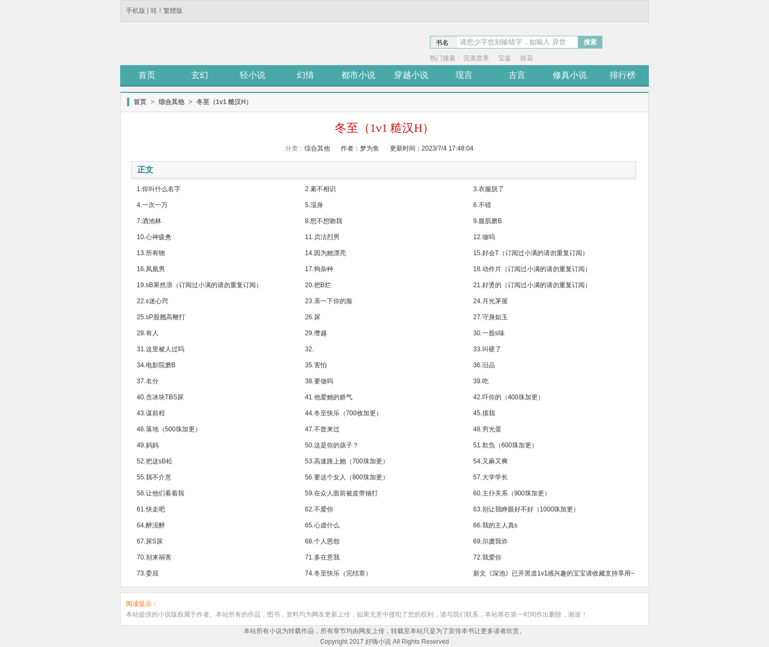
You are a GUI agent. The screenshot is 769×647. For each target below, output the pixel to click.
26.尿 (312, 317)
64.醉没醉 (151, 525)
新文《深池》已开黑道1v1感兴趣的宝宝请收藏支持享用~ (553, 573)
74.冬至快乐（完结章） (338, 573)
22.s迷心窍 (152, 301)
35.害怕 (316, 365)
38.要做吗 (319, 381)
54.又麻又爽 (490, 461)
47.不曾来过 (322, 429)
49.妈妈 (148, 445)
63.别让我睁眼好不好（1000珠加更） (526, 509)
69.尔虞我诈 (490, 541)
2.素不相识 (320, 189)
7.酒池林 (149, 221)
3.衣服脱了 (488, 189)
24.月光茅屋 (490, 301)
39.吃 (481, 381)
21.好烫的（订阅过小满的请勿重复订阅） (532, 285)
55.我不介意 (154, 477)
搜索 (590, 42)
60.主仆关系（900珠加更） (512, 493)
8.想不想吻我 (323, 221)
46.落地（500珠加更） (169, 429)
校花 (526, 58)
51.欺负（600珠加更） (505, 445)
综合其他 (171, 102)
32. (309, 349)
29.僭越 (316, 333)
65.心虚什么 (322, 525)
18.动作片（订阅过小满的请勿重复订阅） (532, 269)
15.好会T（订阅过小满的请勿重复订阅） (530, 253)
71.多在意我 (322, 557)
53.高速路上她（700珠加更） (347, 461)
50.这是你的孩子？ (332, 445)
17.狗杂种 (319, 269)
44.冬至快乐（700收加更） (343, 413)
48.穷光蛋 (487, 429)
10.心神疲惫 (154, 237)
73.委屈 (148, 573)
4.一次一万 (152, 205)
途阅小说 (197, 45)
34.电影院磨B (156, 365)
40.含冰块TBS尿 (160, 397)
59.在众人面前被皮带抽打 (341, 493)
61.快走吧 (151, 509)
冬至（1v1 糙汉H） (224, 102)
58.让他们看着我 (160, 493)
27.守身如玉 (490, 317)
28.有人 (148, 333)
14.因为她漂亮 (325, 253)
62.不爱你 (319, 509)
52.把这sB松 (154, 461)
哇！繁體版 (167, 10)
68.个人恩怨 (322, 541)
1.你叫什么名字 (159, 189)
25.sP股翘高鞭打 (161, 317)
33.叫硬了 (487, 349)
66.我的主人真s (495, 525)
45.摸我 (484, 413)
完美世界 (476, 58)
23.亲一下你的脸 (328, 301)
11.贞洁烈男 (322, 237)
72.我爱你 (487, 557)
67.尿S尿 (150, 541)
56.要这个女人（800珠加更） (347, 477)
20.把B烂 (318, 285)
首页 (140, 102)
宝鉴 (504, 58)
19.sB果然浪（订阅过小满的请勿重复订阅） (199, 285)
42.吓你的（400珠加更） (508, 397)
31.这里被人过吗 (160, 349)
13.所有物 (151, 253)
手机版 (135, 10)
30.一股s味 (489, 333)
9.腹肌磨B (487, 221)
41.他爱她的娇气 (328, 397)
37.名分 (148, 381)
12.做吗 (484, 237)
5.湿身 (314, 205)
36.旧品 (484, 365)
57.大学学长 (490, 477)
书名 (442, 42)
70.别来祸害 (154, 557)
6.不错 (482, 205)
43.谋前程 (151, 413)
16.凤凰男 (151, 269)
